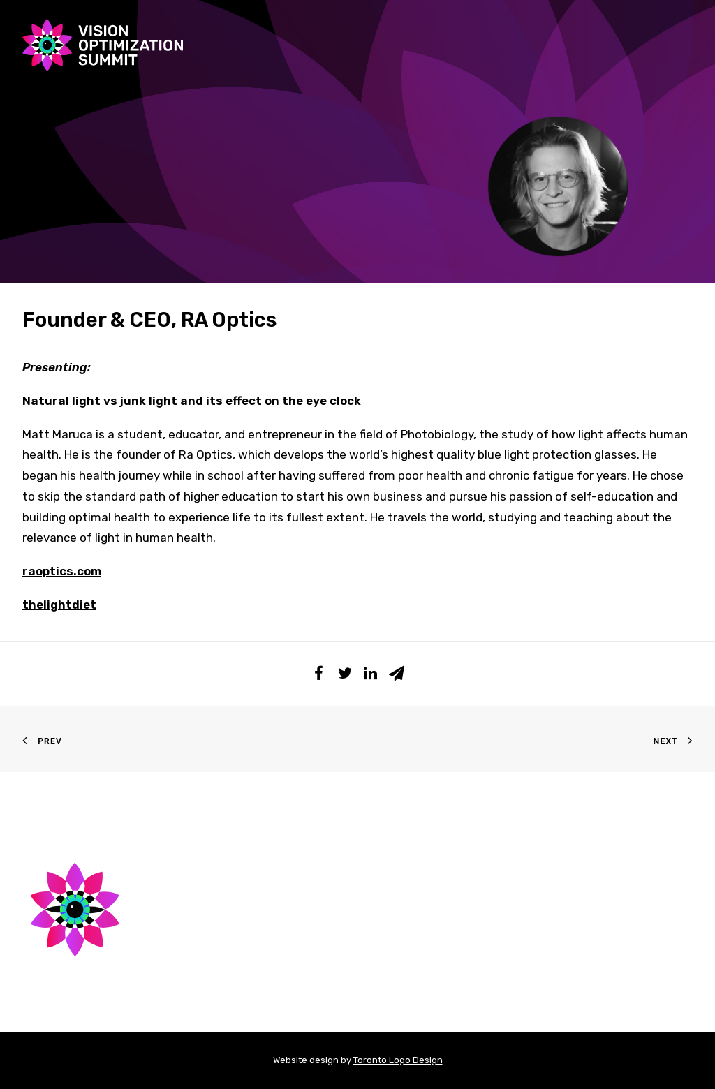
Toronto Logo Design (398, 1060)
